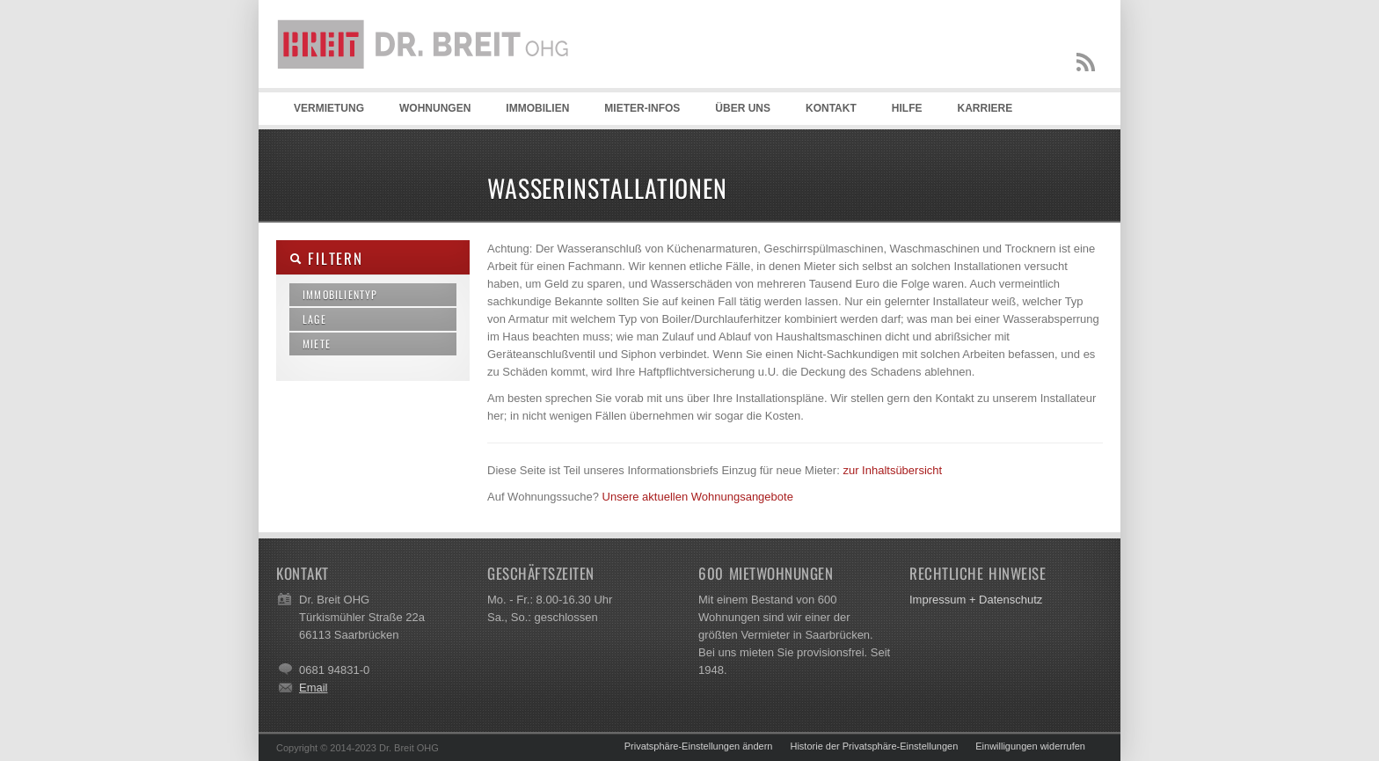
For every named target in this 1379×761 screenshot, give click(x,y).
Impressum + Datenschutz (975, 599)
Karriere (984, 108)
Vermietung (329, 108)
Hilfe (907, 108)
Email (313, 687)
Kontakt (831, 108)
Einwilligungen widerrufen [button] (1030, 746)
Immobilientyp (340, 294)
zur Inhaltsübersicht (892, 470)
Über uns (742, 108)
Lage (314, 318)
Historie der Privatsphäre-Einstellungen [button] (874, 746)
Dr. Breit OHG (430, 88)
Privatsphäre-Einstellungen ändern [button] (698, 746)
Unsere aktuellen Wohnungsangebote (697, 496)
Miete (317, 343)
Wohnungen (435, 108)
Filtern (325, 258)
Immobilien (537, 108)
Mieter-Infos (642, 108)
